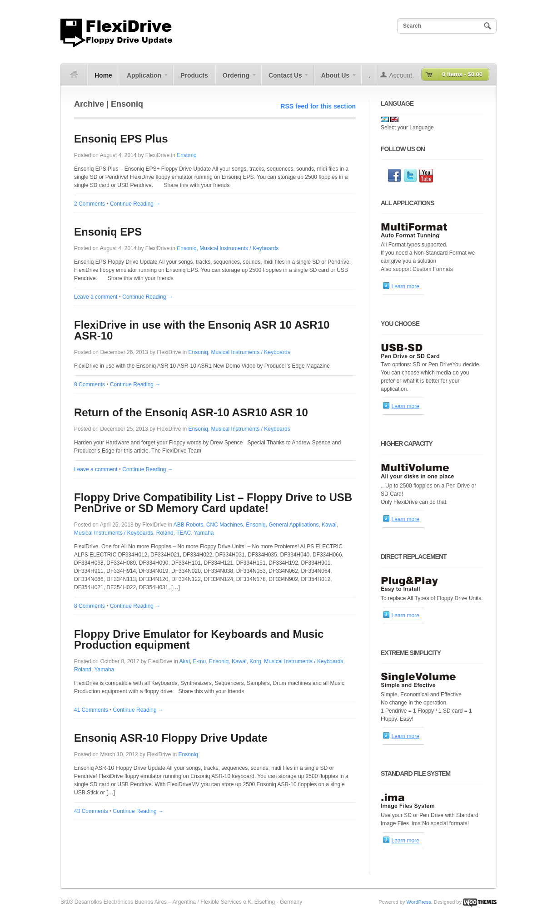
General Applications (293, 525)
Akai (184, 661)
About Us (335, 78)
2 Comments (89, 204)
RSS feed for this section (318, 106)
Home (103, 75)
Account (401, 75)
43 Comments (91, 811)
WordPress (418, 902)
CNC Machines (224, 525)
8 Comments (89, 384)
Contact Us (285, 78)
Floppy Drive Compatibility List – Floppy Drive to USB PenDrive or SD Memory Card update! (213, 502)
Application (144, 78)
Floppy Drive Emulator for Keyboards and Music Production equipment (198, 639)
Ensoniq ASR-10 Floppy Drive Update (171, 738)
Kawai (329, 525)
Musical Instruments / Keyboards (238, 248)
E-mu (199, 661)
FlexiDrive (157, 155)
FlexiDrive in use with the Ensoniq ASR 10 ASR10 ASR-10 (201, 330)
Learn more (405, 286)
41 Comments (91, 710)
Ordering (236, 78)
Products (194, 75)
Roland (165, 533)
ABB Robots (188, 525)
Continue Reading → (135, 204)
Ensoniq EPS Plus (121, 139)
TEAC (183, 533)
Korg (255, 661)
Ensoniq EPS (108, 232)
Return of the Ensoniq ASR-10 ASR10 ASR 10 (191, 412)
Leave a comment (95, 297)
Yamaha (204, 533)
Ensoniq (186, 155)
